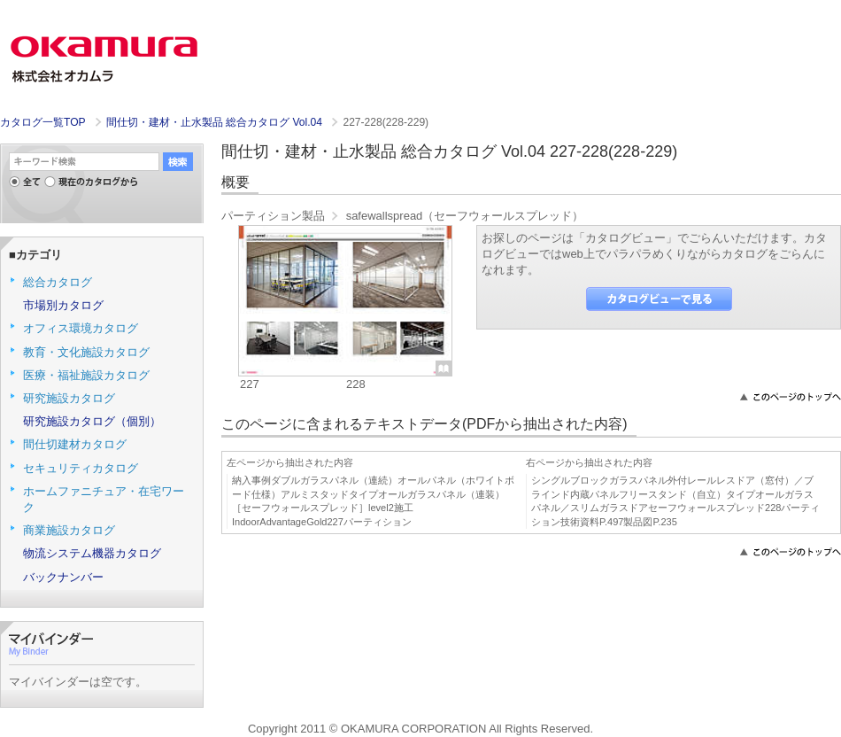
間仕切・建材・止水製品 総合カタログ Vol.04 (216, 122)
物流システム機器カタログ (92, 553)
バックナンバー (63, 577)
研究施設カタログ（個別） (92, 421)
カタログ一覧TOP (42, 122)
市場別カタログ (63, 305)
